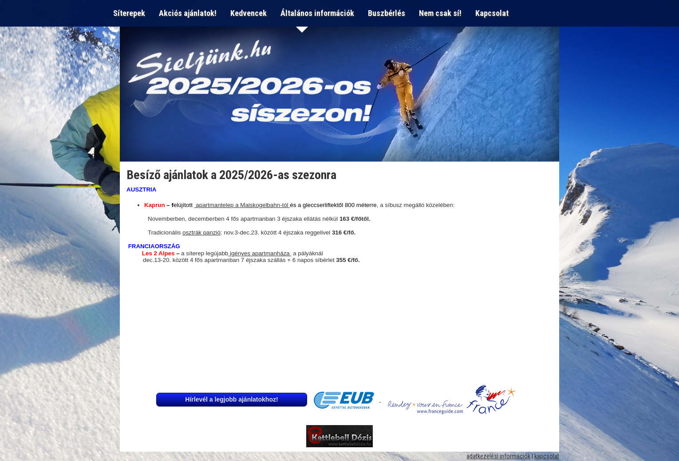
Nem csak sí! (440, 13)
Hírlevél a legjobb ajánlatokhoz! (231, 399)
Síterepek (129, 13)
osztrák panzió (201, 232)
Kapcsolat (493, 13)
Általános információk (317, 13)
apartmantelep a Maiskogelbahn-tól (242, 205)
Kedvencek (248, 13)
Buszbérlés (386, 13)
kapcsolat (546, 456)
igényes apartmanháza (259, 253)
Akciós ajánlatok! (188, 13)
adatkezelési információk (498, 456)
